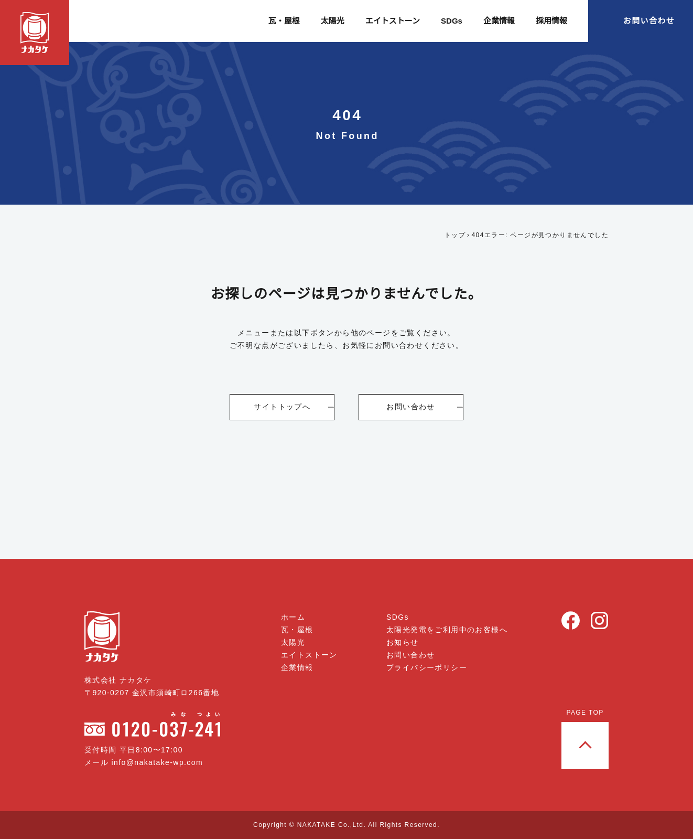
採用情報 (551, 20)
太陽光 (333, 20)
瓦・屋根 (285, 20)
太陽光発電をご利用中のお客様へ (446, 629)
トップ (455, 234)
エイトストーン (393, 20)
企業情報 (499, 20)
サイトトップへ (282, 406)
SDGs (452, 20)
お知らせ (402, 642)
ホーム (293, 617)
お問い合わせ (649, 20)
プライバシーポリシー (426, 667)
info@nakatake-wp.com (161, 762)
